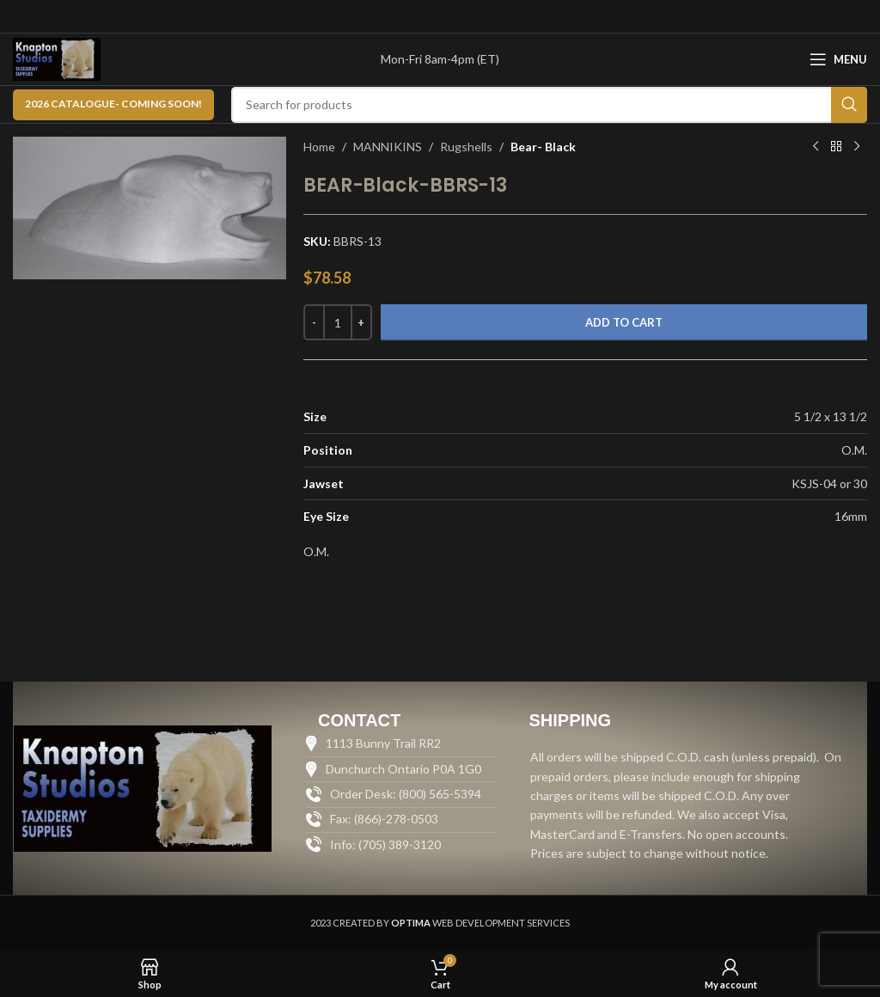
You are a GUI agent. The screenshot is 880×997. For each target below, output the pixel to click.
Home (319, 146)
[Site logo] (57, 58)
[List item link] (401, 844)
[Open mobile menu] (838, 59)
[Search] (549, 105)
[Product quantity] (338, 322)
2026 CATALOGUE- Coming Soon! (113, 103)
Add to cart (624, 322)
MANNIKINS (387, 146)
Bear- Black (543, 146)
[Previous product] (815, 147)
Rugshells (466, 146)
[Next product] (856, 147)
